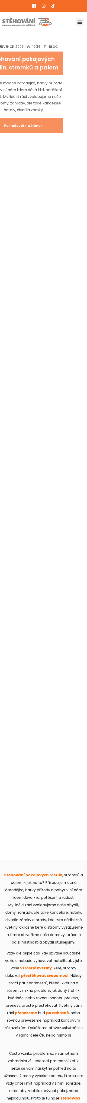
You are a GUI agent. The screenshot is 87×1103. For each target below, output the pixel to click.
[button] (80, 22)
